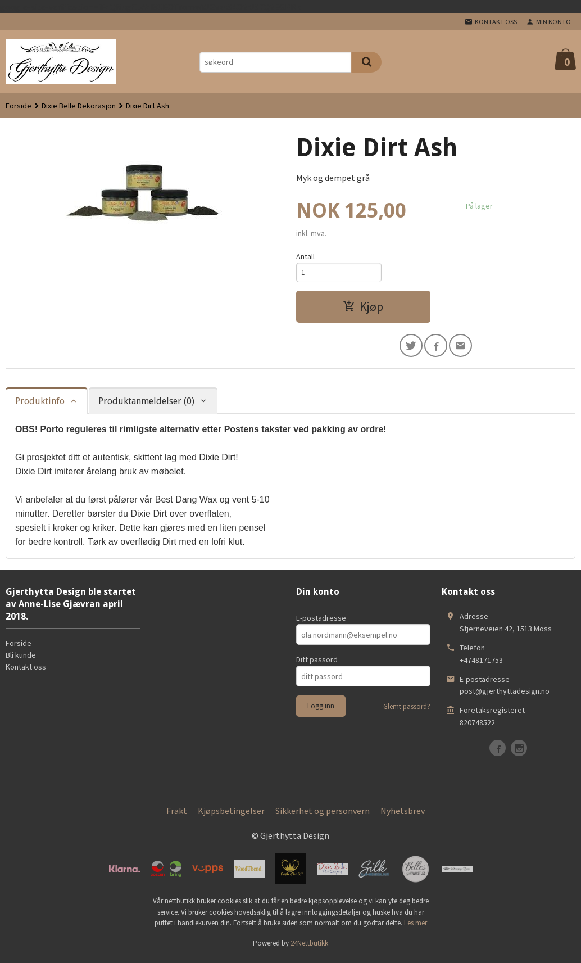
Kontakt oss (26, 670)
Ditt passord (317, 663)
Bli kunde (21, 658)
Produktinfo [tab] (40, 404)
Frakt (176, 814)
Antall (305, 256)
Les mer (415, 926)
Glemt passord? (406, 710)
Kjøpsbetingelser (231, 814)
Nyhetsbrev (402, 814)
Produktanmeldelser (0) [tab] (146, 404)
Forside (18, 106)
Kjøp (363, 308)
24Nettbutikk (309, 946)
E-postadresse (321, 621)
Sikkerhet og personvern (322, 814)
